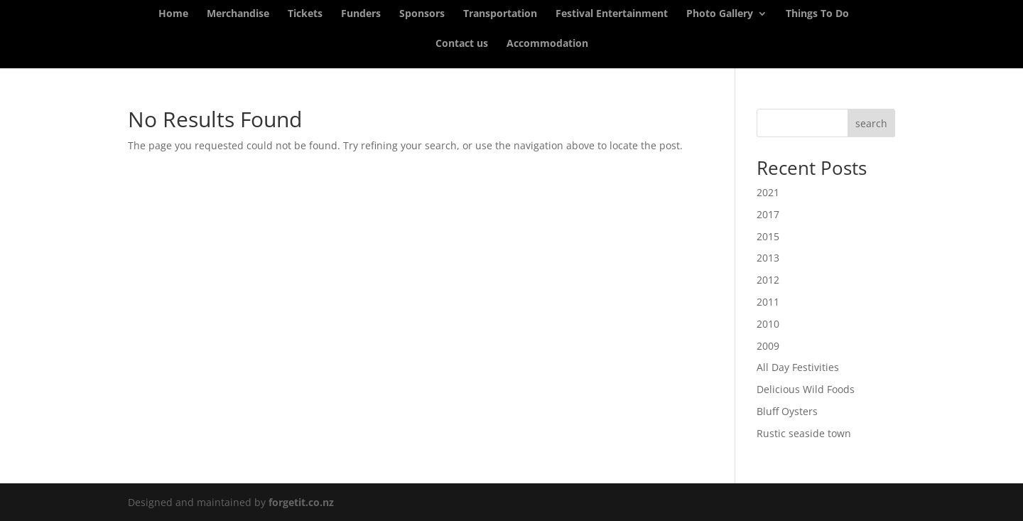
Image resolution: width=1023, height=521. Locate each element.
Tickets (305, 14)
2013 (768, 257)
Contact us (461, 44)
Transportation (500, 14)
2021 (768, 192)
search (871, 123)
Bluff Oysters (787, 411)
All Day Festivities (798, 367)
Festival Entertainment (612, 14)
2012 (768, 279)
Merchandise (238, 14)
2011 (768, 301)
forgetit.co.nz (301, 502)
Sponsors (422, 14)
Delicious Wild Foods (806, 389)
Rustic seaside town (804, 433)
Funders (361, 14)
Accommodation (547, 44)
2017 (768, 214)
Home (173, 14)
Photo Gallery (719, 14)
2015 (768, 236)
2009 (768, 346)
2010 (768, 324)
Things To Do (817, 14)
